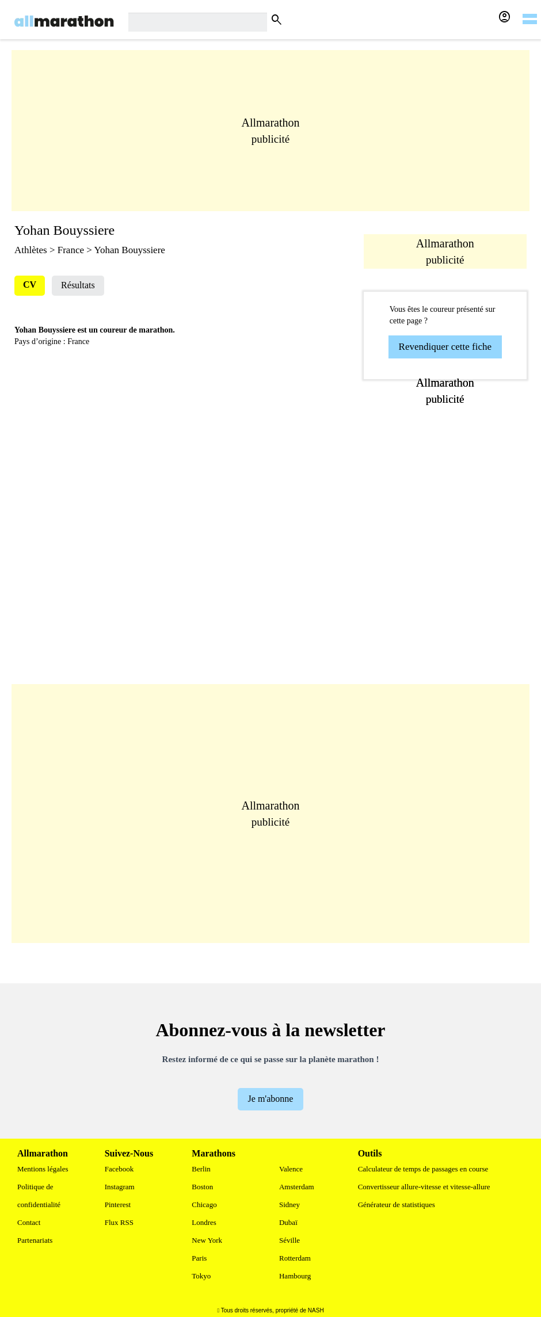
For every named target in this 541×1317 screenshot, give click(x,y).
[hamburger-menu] (529, 11)
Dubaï (288, 1222)
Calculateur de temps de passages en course (423, 1169)
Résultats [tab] (78, 285)
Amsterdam (296, 1186)
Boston (202, 1186)
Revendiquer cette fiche (445, 346)
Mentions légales (42, 1169)
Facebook (119, 1169)
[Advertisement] (270, 130)
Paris (199, 1258)
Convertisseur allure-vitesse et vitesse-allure (424, 1186)
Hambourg (295, 1276)
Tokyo (201, 1276)
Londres (204, 1222)
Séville (289, 1240)
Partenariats (34, 1240)
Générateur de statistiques (396, 1204)
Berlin (201, 1169)
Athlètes (30, 250)
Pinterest (118, 1204)
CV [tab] (29, 284)
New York (207, 1240)
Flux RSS (119, 1222)
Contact (28, 1222)
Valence (291, 1169)
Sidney (289, 1204)
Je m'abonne (271, 1099)
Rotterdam (295, 1258)
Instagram (120, 1186)
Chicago (204, 1204)
